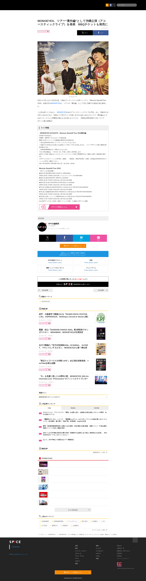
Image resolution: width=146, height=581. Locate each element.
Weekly (73, 408)
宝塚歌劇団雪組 (57, 521)
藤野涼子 (54, 525)
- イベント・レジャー (80, 551)
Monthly (96, 408)
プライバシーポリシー (123, 558)
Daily (49, 408)
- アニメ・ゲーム (79, 556)
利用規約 (119, 556)
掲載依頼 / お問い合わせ (123, 551)
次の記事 (102, 290)
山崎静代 (75, 525)
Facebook (16, 547)
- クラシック (78, 553)
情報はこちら (64, 207)
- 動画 (97, 545)
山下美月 (43, 525)
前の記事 (43, 290)
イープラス (41, 534)
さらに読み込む (79, 510)
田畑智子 (64, 525)
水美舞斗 (94, 521)
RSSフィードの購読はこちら (74, 246)
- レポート (98, 553)
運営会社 (119, 545)
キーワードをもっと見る (99, 530)
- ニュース (98, 548)
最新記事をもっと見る (100, 452)
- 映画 (76, 563)
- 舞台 (76, 548)
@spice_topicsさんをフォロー (18, 554)
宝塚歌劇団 (44, 521)
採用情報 (119, 553)
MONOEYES (55, 103)
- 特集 (97, 558)
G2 (103, 521)
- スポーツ (77, 561)
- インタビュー (99, 551)
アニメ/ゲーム (72, 521)
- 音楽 (76, 545)
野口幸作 (84, 521)
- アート (77, 558)
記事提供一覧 (120, 548)
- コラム (97, 556)
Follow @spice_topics (55, 262)
